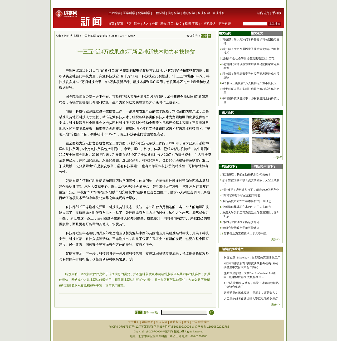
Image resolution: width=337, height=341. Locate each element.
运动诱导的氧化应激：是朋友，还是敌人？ (251, 292)
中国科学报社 (200, 322)
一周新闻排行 (228, 166)
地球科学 (189, 13)
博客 (129, 23)
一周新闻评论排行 (263, 166)
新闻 (120, 23)
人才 (146, 23)
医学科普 (225, 23)
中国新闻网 (89, 36)
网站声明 (147, 322)
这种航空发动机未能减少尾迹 (240, 222)
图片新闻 (228, 112)
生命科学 (114, 13)
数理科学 (203, 13)
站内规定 (263, 13)
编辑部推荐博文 (233, 249)
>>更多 (278, 157)
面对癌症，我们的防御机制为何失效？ (246, 174)
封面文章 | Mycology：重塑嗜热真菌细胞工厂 (252, 257)
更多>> (275, 239)
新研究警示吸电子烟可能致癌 (240, 227)
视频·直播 (191, 23)
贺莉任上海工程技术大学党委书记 (245, 233)
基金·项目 (167, 23)
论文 (179, 23)
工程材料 (159, 13)
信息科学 (174, 13)
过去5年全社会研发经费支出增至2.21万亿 (248, 58)
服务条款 (161, 322)
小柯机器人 (208, 23)
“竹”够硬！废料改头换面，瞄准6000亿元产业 (250, 189)
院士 (137, 23)
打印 (138, 312)
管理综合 (218, 13)
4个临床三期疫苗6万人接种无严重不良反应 (249, 83)
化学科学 (144, 13)
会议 (155, 23)
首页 (111, 23)
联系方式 (175, 322)
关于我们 (133, 322)
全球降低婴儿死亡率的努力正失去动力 (246, 207)
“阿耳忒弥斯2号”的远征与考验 (241, 195)
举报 (186, 322)
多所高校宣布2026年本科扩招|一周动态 (246, 201)
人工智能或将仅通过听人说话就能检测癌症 (251, 298)
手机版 (276, 13)
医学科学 (129, 13)
